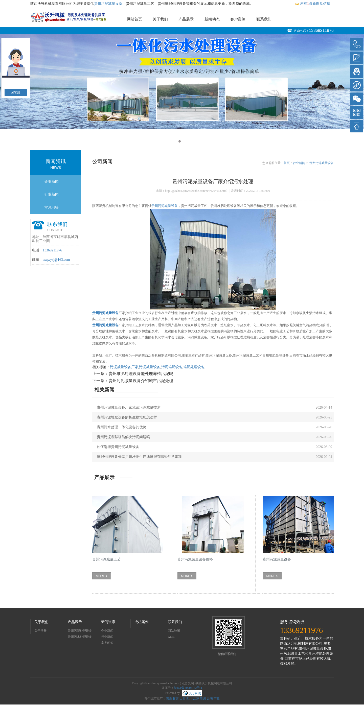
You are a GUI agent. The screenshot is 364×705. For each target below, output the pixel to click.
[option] (182, 81)
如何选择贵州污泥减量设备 (118, 447)
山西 (182, 698)
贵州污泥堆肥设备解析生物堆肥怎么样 (127, 417)
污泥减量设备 (149, 367)
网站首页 (134, 19)
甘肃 (176, 698)
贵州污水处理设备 (80, 637)
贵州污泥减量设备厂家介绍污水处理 (321, 163)
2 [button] (184, 141)
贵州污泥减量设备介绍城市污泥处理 (140, 381)
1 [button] (179, 141)
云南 (210, 698)
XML (171, 637)
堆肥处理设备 (193, 367)
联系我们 (263, 19)
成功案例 (141, 622)
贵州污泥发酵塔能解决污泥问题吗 (123, 437)
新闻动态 (212, 19)
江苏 (196, 698)
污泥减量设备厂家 (124, 367)
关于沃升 (40, 630)
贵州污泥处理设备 (80, 630)
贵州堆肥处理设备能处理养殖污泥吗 (140, 373)
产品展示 (186, 19)
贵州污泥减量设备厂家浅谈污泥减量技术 (129, 407)
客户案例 (237, 19)
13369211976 (321, 30)
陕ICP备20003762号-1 (188, 688)
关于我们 (160, 19)
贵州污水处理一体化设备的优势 (121, 427)
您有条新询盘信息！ (314, 4)
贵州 (203, 698)
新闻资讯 (108, 622)
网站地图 (174, 630)
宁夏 (217, 698)
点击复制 (188, 683)
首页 (287, 163)
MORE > (101, 576)
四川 (189, 698)
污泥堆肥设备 (172, 367)
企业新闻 (51, 181)
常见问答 (51, 207)
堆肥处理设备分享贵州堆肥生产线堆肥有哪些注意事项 (139, 457)
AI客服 (15, 92)
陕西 (169, 698)
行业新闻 (51, 194)
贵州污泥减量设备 (108, 4)
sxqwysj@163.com (56, 260)
